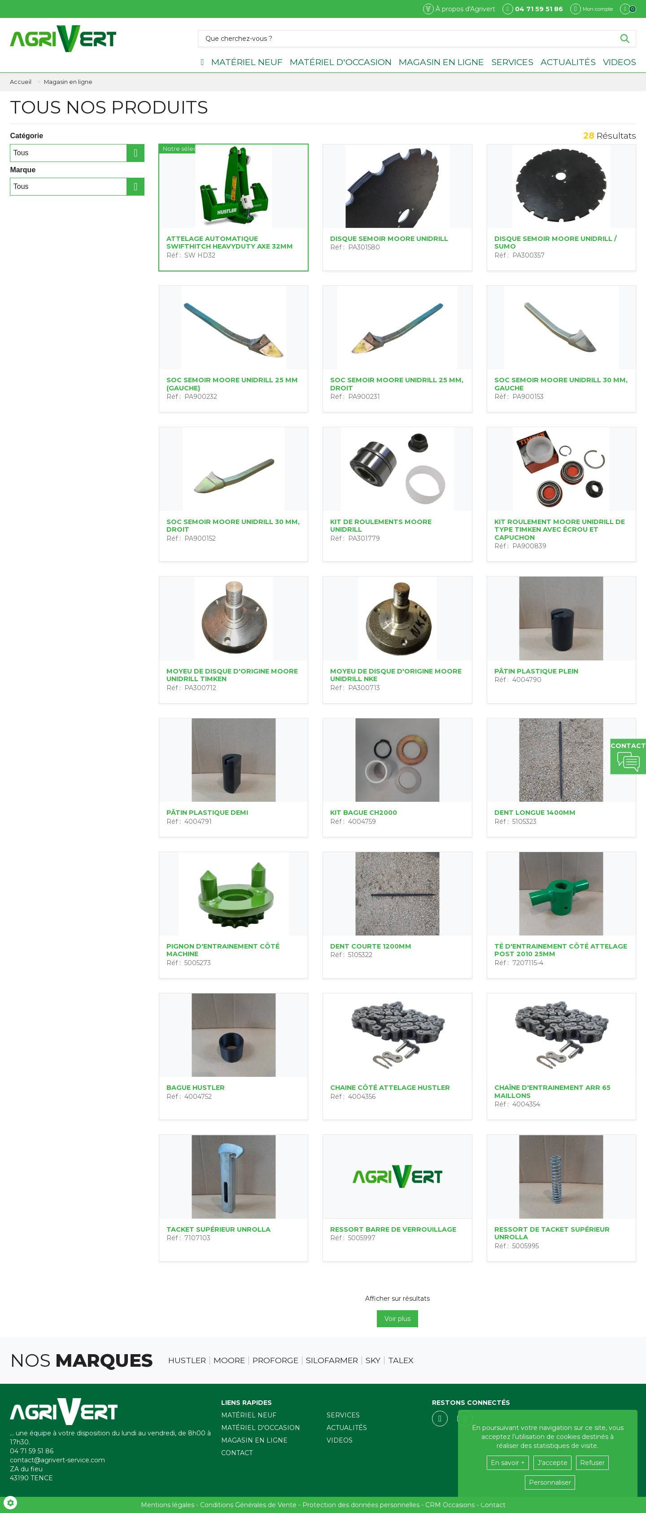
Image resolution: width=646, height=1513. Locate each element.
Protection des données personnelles (360, 1505)
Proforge (275, 1360)
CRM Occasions (450, 1505)
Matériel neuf (247, 62)
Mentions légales (167, 1505)
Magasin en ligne (441, 62)
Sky (373, 1360)
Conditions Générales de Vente (248, 1505)
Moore (229, 1360)
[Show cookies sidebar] (10, 1502)
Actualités (568, 62)
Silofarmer (332, 1360)
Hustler (187, 1360)
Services (512, 62)
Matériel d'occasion (341, 62)
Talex (401, 1360)
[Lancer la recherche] (625, 38)
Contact (237, 1453)
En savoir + (508, 1463)
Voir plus (397, 1319)
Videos (619, 62)
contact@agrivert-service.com (57, 1460)
